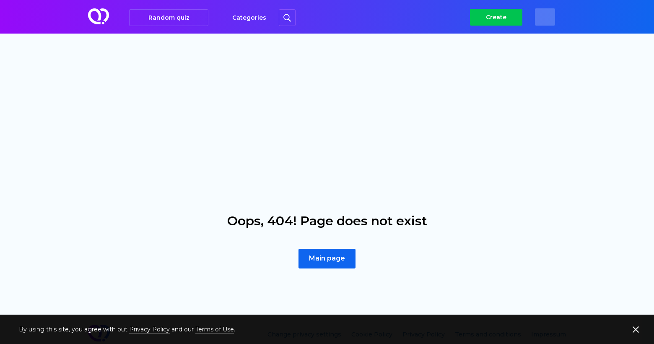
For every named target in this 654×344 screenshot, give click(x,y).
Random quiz (168, 17)
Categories (249, 17)
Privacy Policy (149, 329)
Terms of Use (214, 329)
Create (496, 17)
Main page (327, 258)
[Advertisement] (327, 96)
